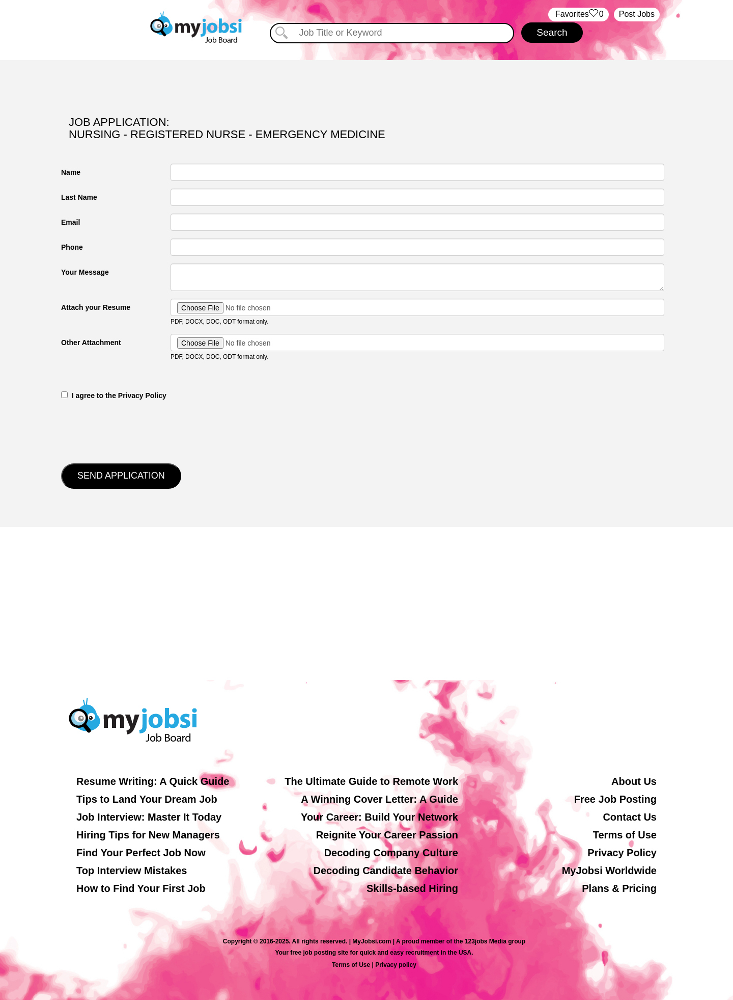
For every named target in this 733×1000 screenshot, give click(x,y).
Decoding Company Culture (391, 852)
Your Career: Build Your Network (379, 817)
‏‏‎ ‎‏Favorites (578, 14)
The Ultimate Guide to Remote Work (371, 781)
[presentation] (138, 431)
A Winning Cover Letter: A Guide (379, 799)
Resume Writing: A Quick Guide (152, 781)
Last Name (79, 197)
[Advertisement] (366, 603)
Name (70, 172)
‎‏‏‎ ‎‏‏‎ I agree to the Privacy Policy (113, 395)
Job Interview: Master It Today (148, 817)
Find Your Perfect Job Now (141, 852)
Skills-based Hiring (412, 888)
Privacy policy (395, 964)
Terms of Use (625, 834)
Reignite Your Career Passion (387, 834)
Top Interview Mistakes (131, 870)
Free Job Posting (615, 799)
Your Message (85, 272)
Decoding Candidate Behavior (386, 870)
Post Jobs (637, 14)
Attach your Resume (95, 307)
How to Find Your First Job (141, 888)
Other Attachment (91, 342)
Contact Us (630, 817)
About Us (634, 781)
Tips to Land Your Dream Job (146, 799)
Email (70, 222)
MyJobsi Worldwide (609, 870)
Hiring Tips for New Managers (148, 834)
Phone (72, 247)
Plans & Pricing (619, 888)
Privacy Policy (622, 852)
